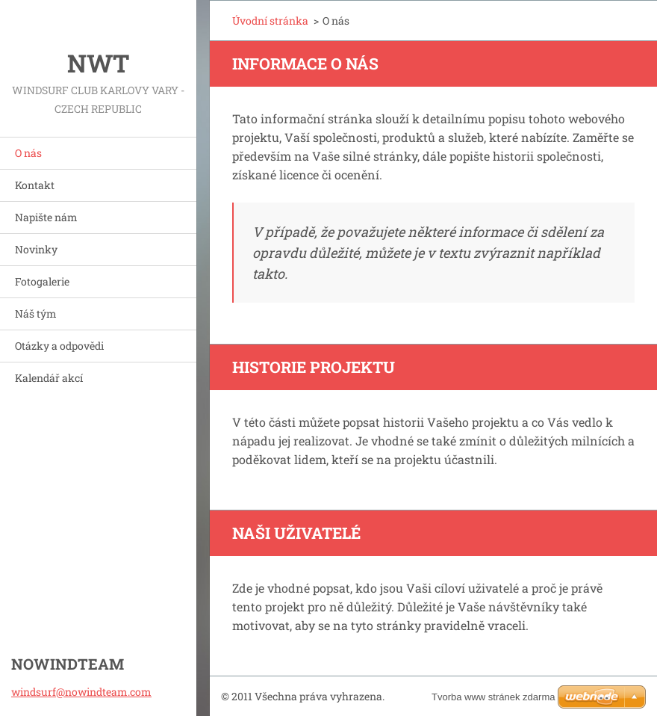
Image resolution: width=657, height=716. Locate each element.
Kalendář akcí (49, 378)
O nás (28, 153)
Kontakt (35, 185)
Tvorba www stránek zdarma (493, 697)
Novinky (36, 249)
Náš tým (36, 313)
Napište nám (46, 217)
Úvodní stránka (270, 20)
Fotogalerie (42, 281)
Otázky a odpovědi (59, 346)
